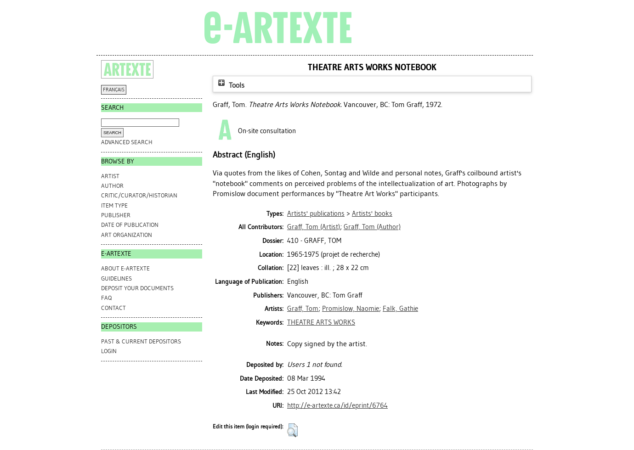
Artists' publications (316, 213)
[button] (292, 430)
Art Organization (126, 234)
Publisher (115, 215)
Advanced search (127, 142)
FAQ (106, 297)
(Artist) (313, 227)
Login (109, 351)
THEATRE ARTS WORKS (321, 322)
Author (112, 185)
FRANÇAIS (114, 90)
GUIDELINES (116, 278)
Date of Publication (129, 224)
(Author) (372, 227)
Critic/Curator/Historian (139, 195)
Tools (230, 85)
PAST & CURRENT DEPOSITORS (141, 341)
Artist (110, 176)
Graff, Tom (302, 308)
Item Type (114, 205)
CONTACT (113, 307)
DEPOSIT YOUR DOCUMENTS (137, 288)
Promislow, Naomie (350, 308)
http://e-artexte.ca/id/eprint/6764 (337, 405)
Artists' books (372, 213)
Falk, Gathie (400, 308)
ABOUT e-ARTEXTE (125, 268)
